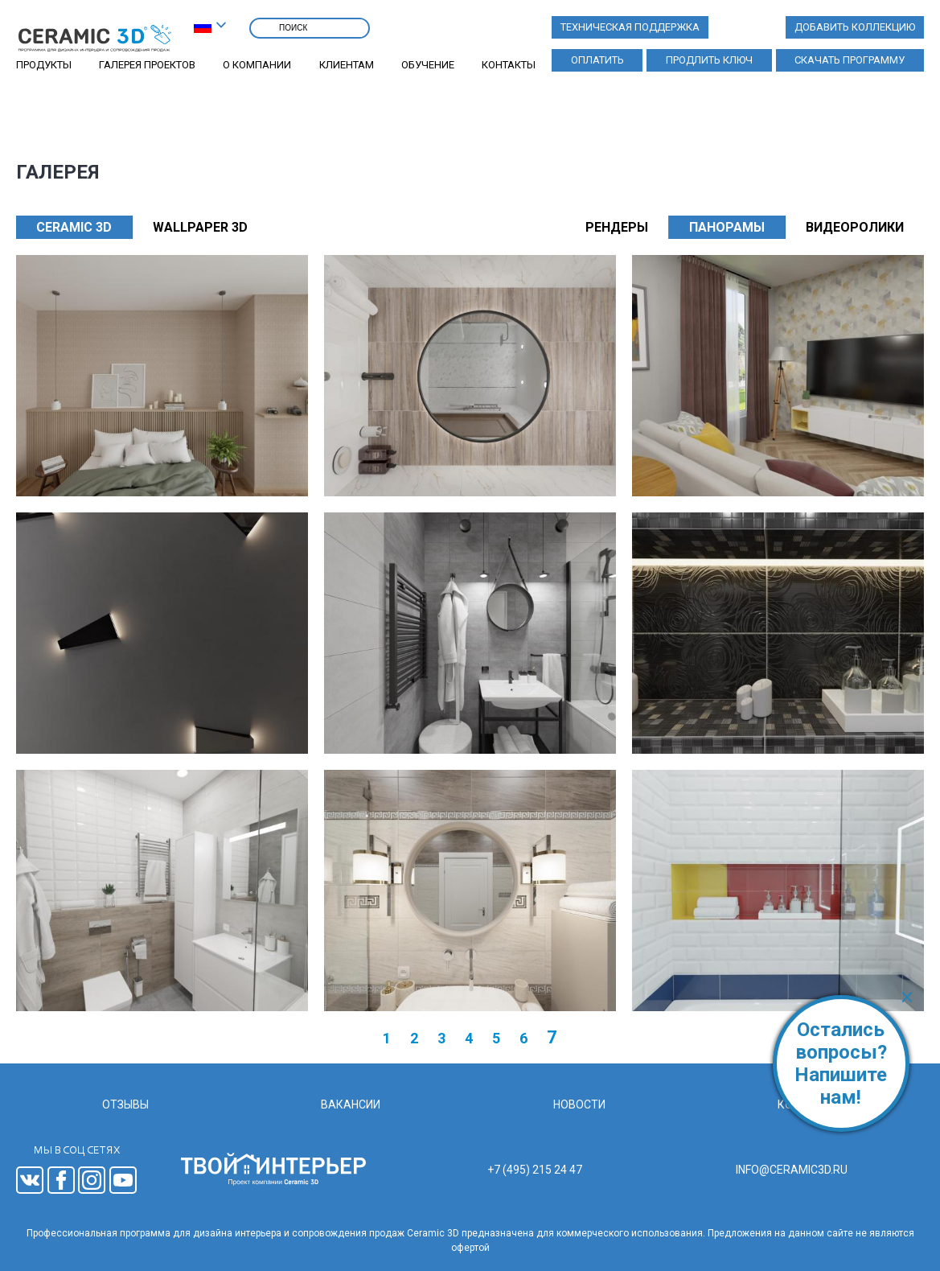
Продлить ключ (709, 60)
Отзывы (125, 1104)
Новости (579, 1104)
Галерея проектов (147, 65)
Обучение (427, 65)
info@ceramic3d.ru (792, 1169)
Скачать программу (849, 60)
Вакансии (350, 1104)
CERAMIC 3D (74, 227)
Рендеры (616, 227)
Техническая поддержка (630, 27)
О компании (257, 65)
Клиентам (346, 65)
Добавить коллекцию (854, 27)
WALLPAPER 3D (200, 227)
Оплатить (597, 60)
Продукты (44, 65)
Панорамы (727, 227)
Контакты (509, 65)
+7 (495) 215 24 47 (534, 1169)
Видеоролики (855, 227)
